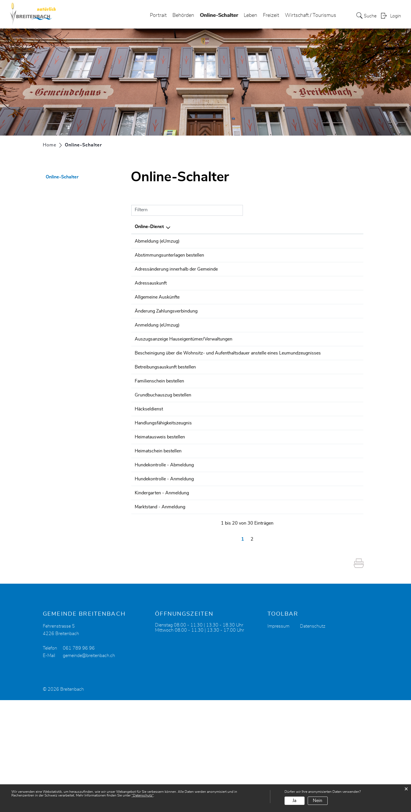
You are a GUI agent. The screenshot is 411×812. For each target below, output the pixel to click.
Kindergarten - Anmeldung (162, 595)
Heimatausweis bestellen (160, 513)
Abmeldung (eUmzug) (157, 241)
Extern (350, 241)
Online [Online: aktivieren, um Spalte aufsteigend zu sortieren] (307, 226)
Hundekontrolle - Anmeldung (164, 573)
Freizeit (271, 15)
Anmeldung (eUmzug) (157, 367)
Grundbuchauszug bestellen (163, 459)
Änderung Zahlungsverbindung (166, 345)
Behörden (183, 15)
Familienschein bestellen (159, 443)
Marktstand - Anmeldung (160, 611)
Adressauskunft (151, 301)
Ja (294, 800)
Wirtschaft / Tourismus (310, 15)
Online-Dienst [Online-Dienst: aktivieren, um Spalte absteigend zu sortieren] (149, 226)
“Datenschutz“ (143, 795)
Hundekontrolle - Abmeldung (164, 551)
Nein (317, 800)
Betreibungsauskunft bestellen (165, 427)
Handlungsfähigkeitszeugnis (163, 497)
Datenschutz (312, 738)
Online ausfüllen (319, 260)
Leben (250, 15)
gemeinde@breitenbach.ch (89, 767)
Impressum (278, 738)
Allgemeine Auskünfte (157, 323)
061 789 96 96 (79, 760)
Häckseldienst (149, 475)
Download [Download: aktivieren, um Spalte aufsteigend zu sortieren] (349, 226)
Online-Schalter (219, 14)
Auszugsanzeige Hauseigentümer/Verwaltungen (183, 383)
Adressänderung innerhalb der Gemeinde (176, 279)
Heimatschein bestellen (158, 535)
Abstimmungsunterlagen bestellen (169, 257)
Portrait (158, 15)
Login (395, 16)
